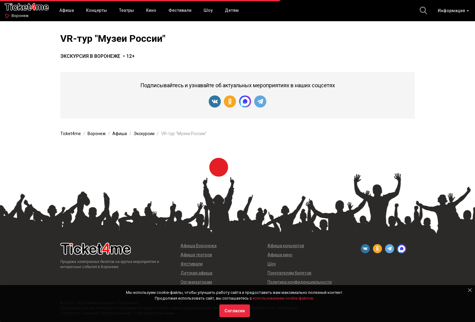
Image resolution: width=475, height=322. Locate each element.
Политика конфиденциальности (299, 282)
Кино (151, 10)
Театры (126, 10)
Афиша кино (279, 254)
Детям (232, 10)
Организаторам (196, 282)
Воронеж (20, 15)
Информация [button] (453, 10)
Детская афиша (196, 273)
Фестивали (179, 10)
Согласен (234, 310)
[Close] (470, 290)
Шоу (208, 10)
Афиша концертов (285, 245)
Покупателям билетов (289, 273)
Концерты (96, 10)
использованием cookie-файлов (283, 298)
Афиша (66, 10)
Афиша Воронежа (199, 245)
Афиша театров (196, 254)
